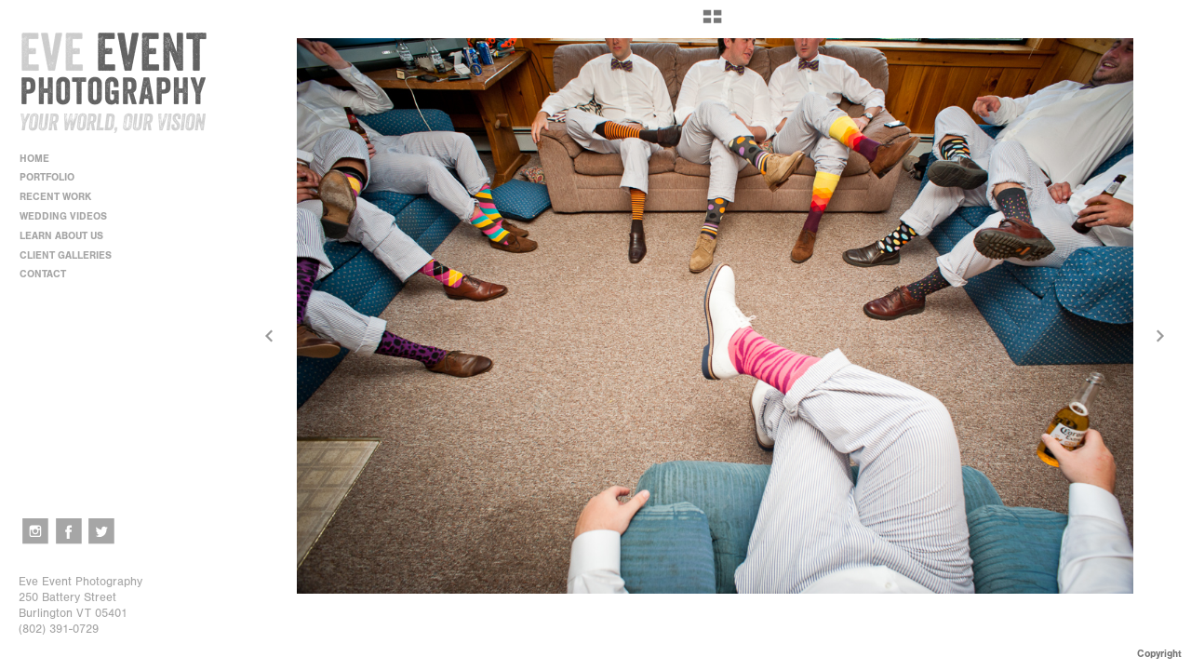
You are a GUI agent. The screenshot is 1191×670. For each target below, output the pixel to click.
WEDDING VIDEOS (63, 216)
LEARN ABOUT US (68, 236)
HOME (34, 159)
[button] (712, 23)
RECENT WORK (62, 197)
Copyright (1159, 654)
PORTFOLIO (53, 177)
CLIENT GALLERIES (66, 255)
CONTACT (43, 274)
